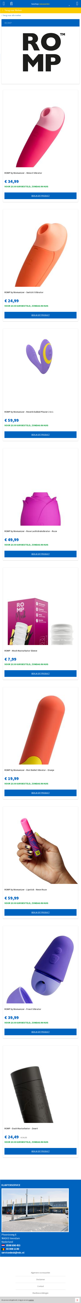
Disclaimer (40, 1279)
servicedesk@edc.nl (12, 1252)
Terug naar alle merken (11, 15)
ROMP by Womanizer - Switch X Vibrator (23, 292)
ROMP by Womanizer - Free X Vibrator (22, 1009)
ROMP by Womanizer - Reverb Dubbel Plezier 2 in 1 (28, 411)
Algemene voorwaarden (40, 1272)
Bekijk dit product (41, 195)
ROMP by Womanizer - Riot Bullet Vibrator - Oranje (29, 770)
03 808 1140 (10, 1249)
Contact (40, 1286)
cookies (31, 1300)
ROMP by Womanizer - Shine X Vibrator (23, 173)
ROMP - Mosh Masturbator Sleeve (20, 650)
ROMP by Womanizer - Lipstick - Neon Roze (25, 889)
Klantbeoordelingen (40, 1293)
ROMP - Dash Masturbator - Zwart (21, 1128)
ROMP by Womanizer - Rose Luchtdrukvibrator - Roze (30, 531)
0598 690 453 (10, 1245)
